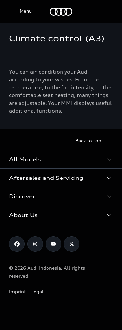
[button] (61, 159)
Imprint (17, 291)
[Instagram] (35, 244)
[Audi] (61, 12)
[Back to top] (94, 141)
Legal (37, 291)
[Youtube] (53, 244)
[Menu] (20, 11)
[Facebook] (17, 244)
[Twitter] (71, 244)
